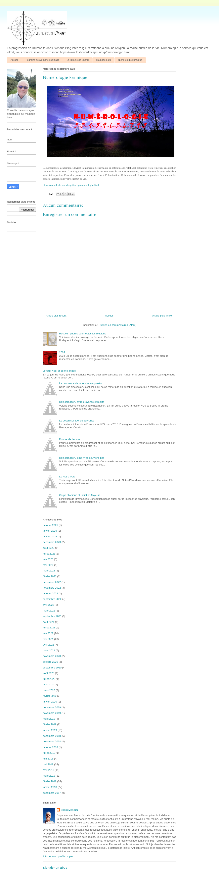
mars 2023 (49, 570)
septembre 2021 (52, 616)
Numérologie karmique (130, 60)
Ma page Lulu (103, 60)
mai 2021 (48, 639)
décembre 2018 (52, 735)
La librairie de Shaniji (78, 60)
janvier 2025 (50, 530)
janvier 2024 (50, 536)
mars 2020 (49, 690)
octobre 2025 (50, 525)
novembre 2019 (52, 712)
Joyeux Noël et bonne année (59, 370)
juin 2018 (48, 758)
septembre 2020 (52, 667)
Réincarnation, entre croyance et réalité (81, 401)
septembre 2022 (52, 599)
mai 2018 (48, 764)
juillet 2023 (49, 553)
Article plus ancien (162, 315)
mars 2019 (49, 718)
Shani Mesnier (69, 809)
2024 (62, 352)
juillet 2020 (49, 678)
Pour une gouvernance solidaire (42, 60)
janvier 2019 (50, 730)
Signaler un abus (55, 867)
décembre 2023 (52, 542)
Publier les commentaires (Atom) (117, 324)
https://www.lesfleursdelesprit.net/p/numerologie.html (71, 184)
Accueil (14, 60)
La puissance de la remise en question (81, 383)
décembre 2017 (52, 792)
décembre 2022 (52, 582)
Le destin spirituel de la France (76, 420)
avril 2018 (48, 769)
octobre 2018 (50, 747)
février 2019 (50, 724)
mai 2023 (48, 564)
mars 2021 (49, 650)
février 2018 (50, 781)
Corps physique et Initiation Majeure (79, 495)
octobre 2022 (50, 593)
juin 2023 (48, 559)
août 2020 (48, 673)
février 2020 (50, 695)
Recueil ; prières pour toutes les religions (82, 333)
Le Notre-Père (67, 476)
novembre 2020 (52, 656)
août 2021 (48, 621)
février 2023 (50, 576)
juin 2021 (48, 633)
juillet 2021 (49, 627)
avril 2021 (48, 644)
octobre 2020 (50, 661)
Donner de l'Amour (70, 439)
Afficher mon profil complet (58, 856)
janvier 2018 (50, 787)
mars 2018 (49, 775)
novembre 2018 (52, 741)
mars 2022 (49, 610)
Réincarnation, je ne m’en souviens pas (81, 457)
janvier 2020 (50, 701)
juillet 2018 (49, 752)
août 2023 (48, 547)
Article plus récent (56, 315)
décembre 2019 (52, 707)
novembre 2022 (52, 587)
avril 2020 (48, 684)
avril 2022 (48, 604)
